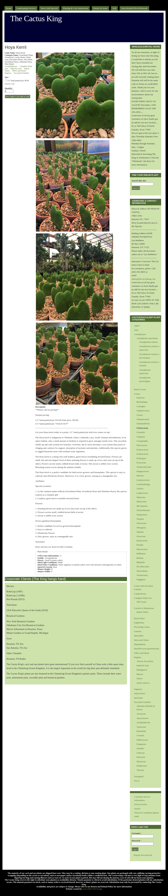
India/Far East (16, 68)
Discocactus (141, 445)
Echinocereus (142, 454)
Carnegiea (140, 406)
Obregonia (141, 527)
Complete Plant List (143, 598)
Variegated (138, 776)
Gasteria (137, 631)
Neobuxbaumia (143, 510)
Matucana (140, 497)
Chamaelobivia (143, 423)
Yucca (136, 780)
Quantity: (9, 88)
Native (139, 678)
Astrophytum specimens (147, 338)
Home (8, 8)
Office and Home (19, 71)
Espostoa (140, 397)
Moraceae (140, 757)
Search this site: (139, 180)
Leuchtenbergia (143, 484)
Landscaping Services (26, 8)
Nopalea (140, 519)
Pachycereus (141, 540)
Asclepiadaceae (11, 66)
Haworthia (138, 635)
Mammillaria (140, 644)
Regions (8, 73)
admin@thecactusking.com (144, 279)
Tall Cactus (141, 602)
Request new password (143, 855)
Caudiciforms (140, 594)
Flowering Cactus (142, 627)
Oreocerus (141, 536)
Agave (137, 325)
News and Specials (49, 8)
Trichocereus (142, 575)
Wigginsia (140, 579)
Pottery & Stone (100, 8)
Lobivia (139, 488)
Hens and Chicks (141, 640)
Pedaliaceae (141, 766)
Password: (137, 841)
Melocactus (141, 501)
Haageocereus (142, 471)
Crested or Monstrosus (144, 608)
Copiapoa (140, 436)
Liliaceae (140, 753)
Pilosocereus (142, 549)
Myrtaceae (141, 761)
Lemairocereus (142, 480)
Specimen (138, 698)
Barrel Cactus (140, 389)
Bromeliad (141, 731)
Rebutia (139, 558)
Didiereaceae (142, 740)
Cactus (137, 394)
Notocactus (141, 523)
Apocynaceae (142, 718)
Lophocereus (142, 493)
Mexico (139, 674)
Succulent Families (21, 73)
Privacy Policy (140, 804)
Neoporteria (141, 514)
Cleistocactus (142, 428)
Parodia (139, 545)
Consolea (140, 432)
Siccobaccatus (142, 566)
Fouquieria (141, 744)
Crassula (140, 735)
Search (137, 808)
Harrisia (140, 475)
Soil (114, 8)
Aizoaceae (141, 713)
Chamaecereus (142, 419)
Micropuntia (141, 506)
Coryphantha (142, 441)
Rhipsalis (140, 562)
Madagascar (141, 670)
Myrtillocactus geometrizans (146, 648)
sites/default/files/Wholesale (134, 8)
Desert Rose (139, 618)
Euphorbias (139, 622)
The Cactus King (36, 18)
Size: (7, 77)
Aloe (136, 330)
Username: (137, 833)
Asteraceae (141, 727)
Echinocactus (142, 449)
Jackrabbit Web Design (92, 889)
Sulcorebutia (142, 571)
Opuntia (140, 532)
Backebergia (141, 402)
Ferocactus (141, 462)
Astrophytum (140, 334)
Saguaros (138, 689)
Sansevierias (139, 693)
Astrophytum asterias (148, 342)
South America (143, 683)
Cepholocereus (142, 410)
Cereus (139, 415)
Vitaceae (140, 770)
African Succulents (144, 661)
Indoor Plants (142, 612)
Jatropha (140, 748)
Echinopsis (141, 458)
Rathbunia (141, 553)
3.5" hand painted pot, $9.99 (17, 81)
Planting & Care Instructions (75, 8)
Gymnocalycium (143, 467)
